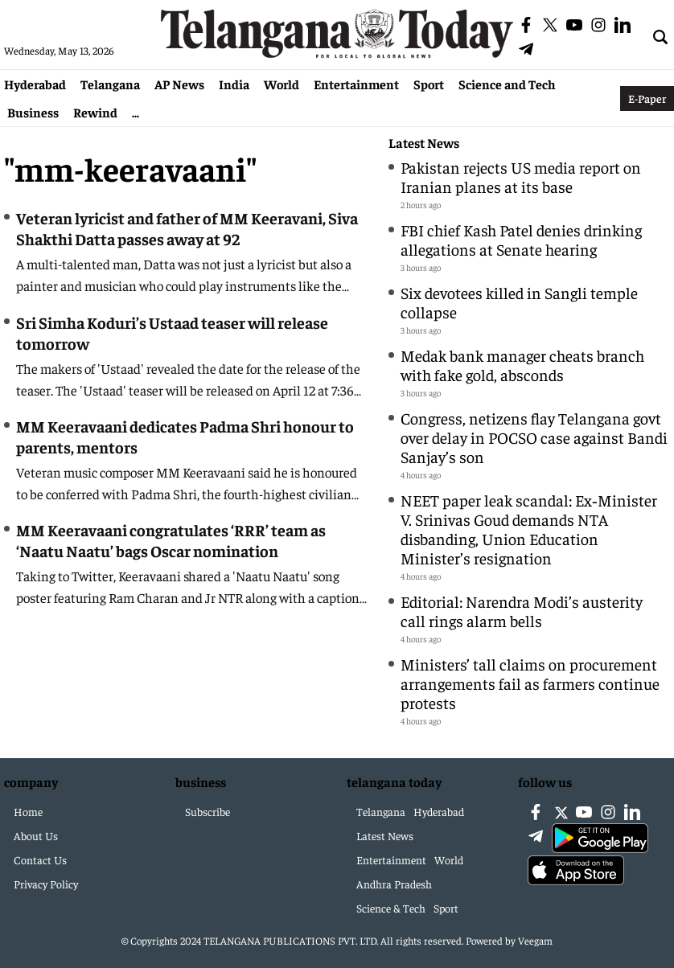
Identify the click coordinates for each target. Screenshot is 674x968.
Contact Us (40, 859)
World (281, 84)
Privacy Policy (46, 883)
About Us (36, 835)
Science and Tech (507, 84)
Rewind (95, 112)
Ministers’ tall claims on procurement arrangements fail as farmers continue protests (530, 683)
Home (28, 811)
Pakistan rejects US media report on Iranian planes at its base (521, 176)
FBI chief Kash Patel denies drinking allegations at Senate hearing (521, 239)
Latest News (423, 142)
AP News (179, 84)
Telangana (110, 84)
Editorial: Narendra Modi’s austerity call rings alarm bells (522, 610)
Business (33, 112)
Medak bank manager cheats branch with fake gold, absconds (522, 364)
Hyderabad (35, 84)
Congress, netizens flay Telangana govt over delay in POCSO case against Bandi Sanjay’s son (534, 437)
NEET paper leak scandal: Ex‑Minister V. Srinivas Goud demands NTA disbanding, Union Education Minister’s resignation (529, 529)
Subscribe (207, 811)
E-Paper (647, 98)
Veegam (535, 940)
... (135, 112)
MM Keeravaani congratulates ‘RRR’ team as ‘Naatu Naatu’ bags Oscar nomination (171, 539)
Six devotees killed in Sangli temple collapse (519, 302)
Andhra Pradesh (394, 883)
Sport (428, 84)
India (234, 84)
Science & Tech (390, 907)
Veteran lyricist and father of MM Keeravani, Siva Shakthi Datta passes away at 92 (187, 227)
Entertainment (356, 84)
